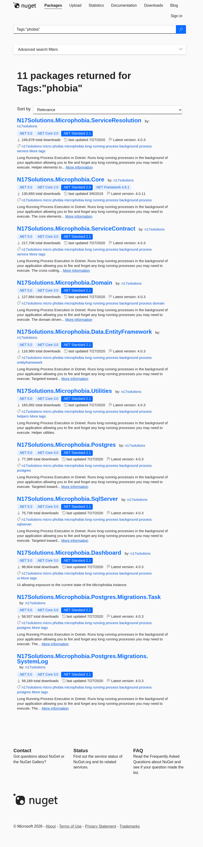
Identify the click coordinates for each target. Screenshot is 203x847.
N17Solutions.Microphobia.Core (60, 179)
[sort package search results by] (107, 110)
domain (158, 303)
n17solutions (27, 126)
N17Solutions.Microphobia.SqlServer (67, 499)
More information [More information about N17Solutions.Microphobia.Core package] (79, 216)
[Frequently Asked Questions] (138, 750)
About (51, 826)
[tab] (53, 5)
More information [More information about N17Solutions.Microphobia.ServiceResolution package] (79, 167)
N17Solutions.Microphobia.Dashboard (69, 552)
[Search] (181, 29)
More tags (37, 151)
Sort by (24, 109)
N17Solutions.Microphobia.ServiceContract (76, 228)
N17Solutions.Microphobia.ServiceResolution (79, 120)
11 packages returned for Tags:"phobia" (74, 81)
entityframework (29, 362)
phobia (57, 146)
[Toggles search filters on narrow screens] (180, 49)
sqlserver (24, 524)
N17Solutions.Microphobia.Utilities (64, 391)
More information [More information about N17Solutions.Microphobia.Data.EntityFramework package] (74, 379)
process (112, 146)
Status (80, 750)
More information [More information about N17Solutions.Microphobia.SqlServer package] (74, 540)
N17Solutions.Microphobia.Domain (64, 282)
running (99, 146)
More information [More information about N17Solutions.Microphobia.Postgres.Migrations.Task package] (55, 644)
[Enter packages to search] (94, 29)
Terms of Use (70, 826)
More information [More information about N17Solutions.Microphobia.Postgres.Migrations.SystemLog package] (55, 708)
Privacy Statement (100, 826)
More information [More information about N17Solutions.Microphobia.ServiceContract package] (76, 270)
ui (18, 578)
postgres (24, 470)
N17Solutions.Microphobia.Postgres (66, 444)
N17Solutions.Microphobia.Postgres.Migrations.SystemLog (82, 659)
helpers (23, 416)
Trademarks (130, 826)
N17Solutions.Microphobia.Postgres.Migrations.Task (89, 597)
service (23, 151)
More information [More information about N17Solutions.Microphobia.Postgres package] (74, 487)
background (128, 146)
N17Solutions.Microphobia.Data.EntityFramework (84, 331)
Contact (22, 750)
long (88, 146)
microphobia (74, 146)
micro (47, 146)
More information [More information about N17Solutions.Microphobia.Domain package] (79, 319)
